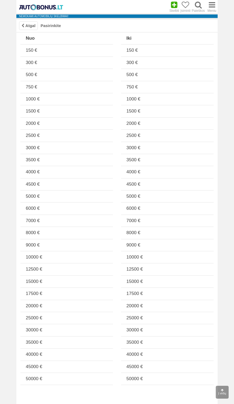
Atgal (28, 25)
